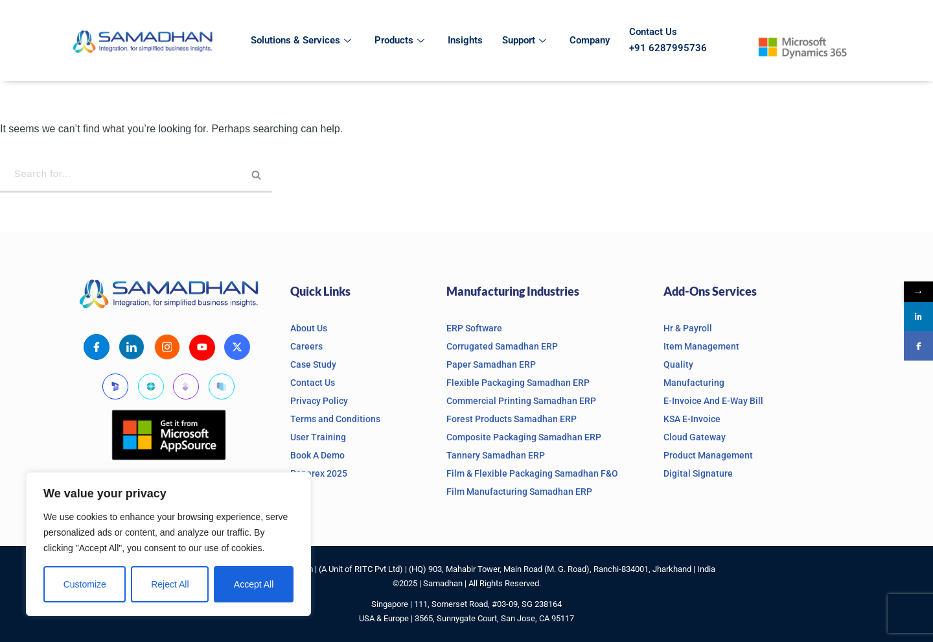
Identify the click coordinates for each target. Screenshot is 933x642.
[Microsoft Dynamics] (115, 386)
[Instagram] (167, 346)
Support (524, 40)
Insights (465, 40)
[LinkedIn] (131, 346)
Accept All (253, 584)
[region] (168, 544)
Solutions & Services (301, 40)
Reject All (170, 584)
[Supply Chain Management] (222, 386)
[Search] (136, 175)
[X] (237, 346)
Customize (84, 584)
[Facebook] (96, 346)
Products (399, 40)
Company (590, 40)
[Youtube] (202, 347)
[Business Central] (151, 386)
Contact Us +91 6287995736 (668, 40)
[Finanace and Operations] (186, 386)
